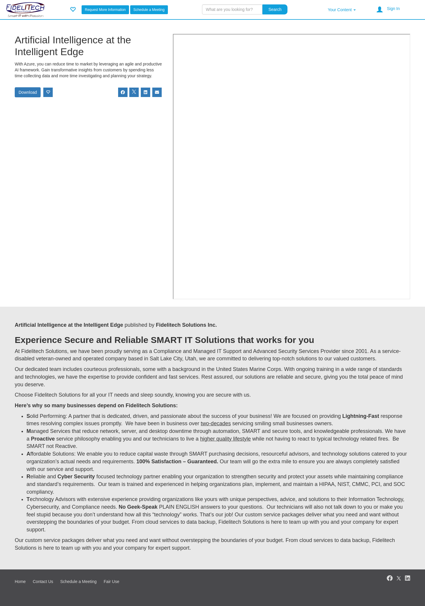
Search (274, 9)
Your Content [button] (342, 9)
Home (20, 581)
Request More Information (105, 10)
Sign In (393, 8)
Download (28, 92)
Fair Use (111, 581)
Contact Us (43, 581)
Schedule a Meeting (149, 10)
